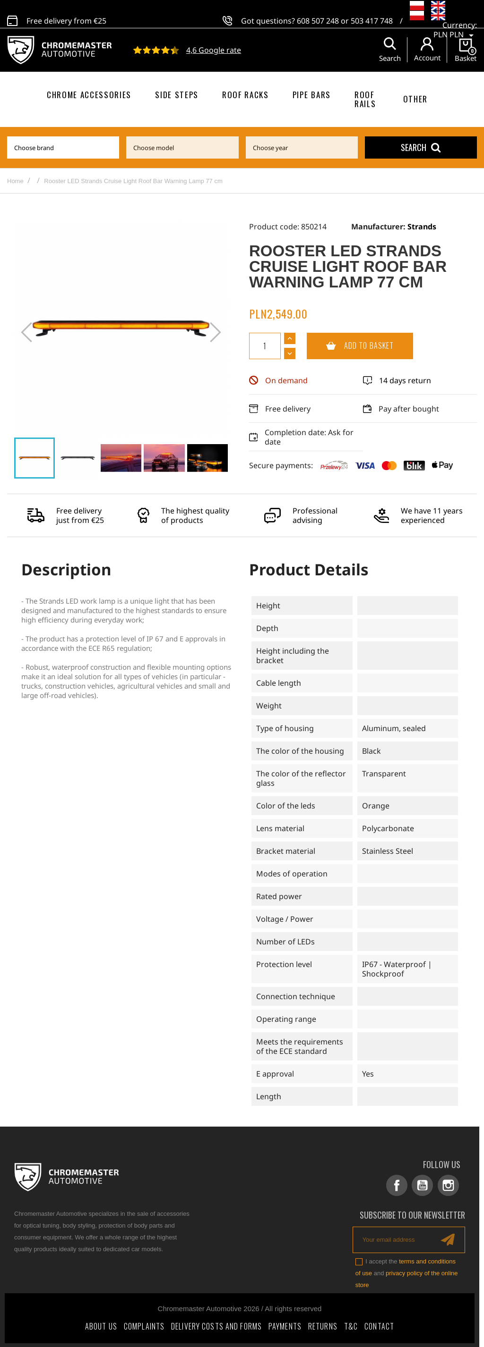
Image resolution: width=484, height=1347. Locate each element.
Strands (421, 226)
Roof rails (365, 99)
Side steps (177, 95)
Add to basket (350, 346)
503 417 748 (372, 15)
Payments (285, 1325)
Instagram (449, 1185)
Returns (322, 1325)
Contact (379, 1325)
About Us (101, 1325)
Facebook (398, 1185)
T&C (351, 1325)
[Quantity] (265, 346)
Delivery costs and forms (216, 1325)
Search (421, 147)
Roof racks (245, 95)
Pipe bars (312, 95)
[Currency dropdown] (455, 25)
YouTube (424, 1185)
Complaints (144, 1325)
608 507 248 (318, 15)
